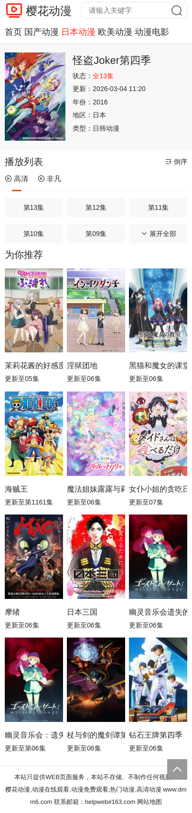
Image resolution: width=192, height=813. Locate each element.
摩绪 (12, 612)
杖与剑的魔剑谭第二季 (96, 735)
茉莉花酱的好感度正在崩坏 (34, 365)
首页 (13, 32)
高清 (16, 179)
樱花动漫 (49, 10)
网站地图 (149, 801)
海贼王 (16, 489)
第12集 (96, 207)
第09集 (96, 233)
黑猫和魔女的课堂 (158, 365)
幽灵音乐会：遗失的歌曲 (34, 735)
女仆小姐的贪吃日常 (158, 489)
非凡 (49, 179)
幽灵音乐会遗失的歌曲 (158, 612)
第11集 (158, 207)
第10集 (33, 233)
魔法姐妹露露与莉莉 (96, 489)
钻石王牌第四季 (155, 735)
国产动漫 (41, 32)
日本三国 (82, 612)
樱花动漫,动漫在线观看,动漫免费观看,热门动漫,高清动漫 (83, 789)
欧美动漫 (115, 32)
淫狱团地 (82, 365)
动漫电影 (152, 32)
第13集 (33, 207)
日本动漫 (78, 32)
